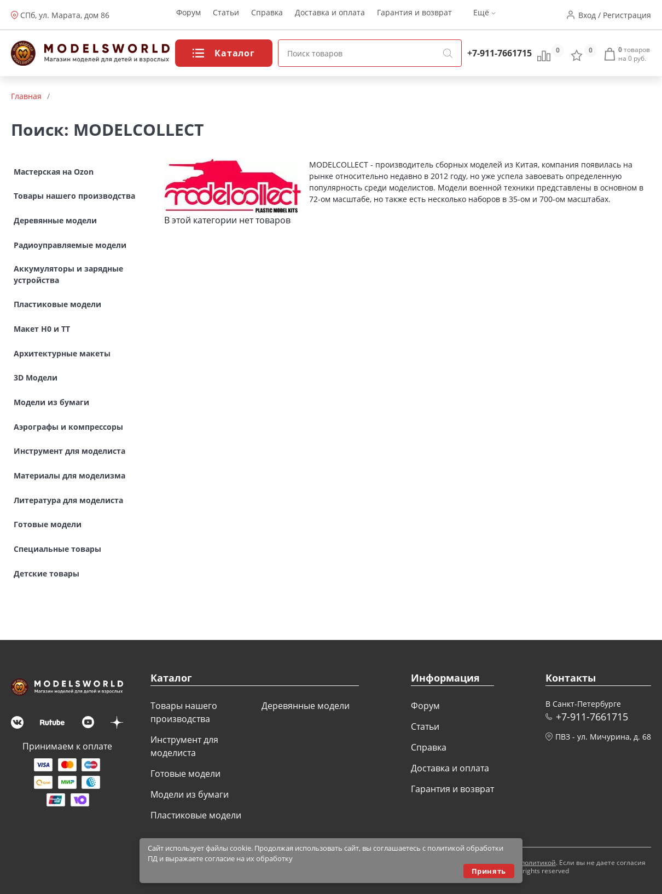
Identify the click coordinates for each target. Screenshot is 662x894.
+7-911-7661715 (499, 53)
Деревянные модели (306, 706)
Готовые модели (185, 774)
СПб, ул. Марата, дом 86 (64, 15)
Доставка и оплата (330, 15)
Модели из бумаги (189, 794)
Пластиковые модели (195, 815)
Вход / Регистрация (614, 15)
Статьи (226, 15)
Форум (188, 15)
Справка (267, 15)
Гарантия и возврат (414, 15)
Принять (489, 871)
